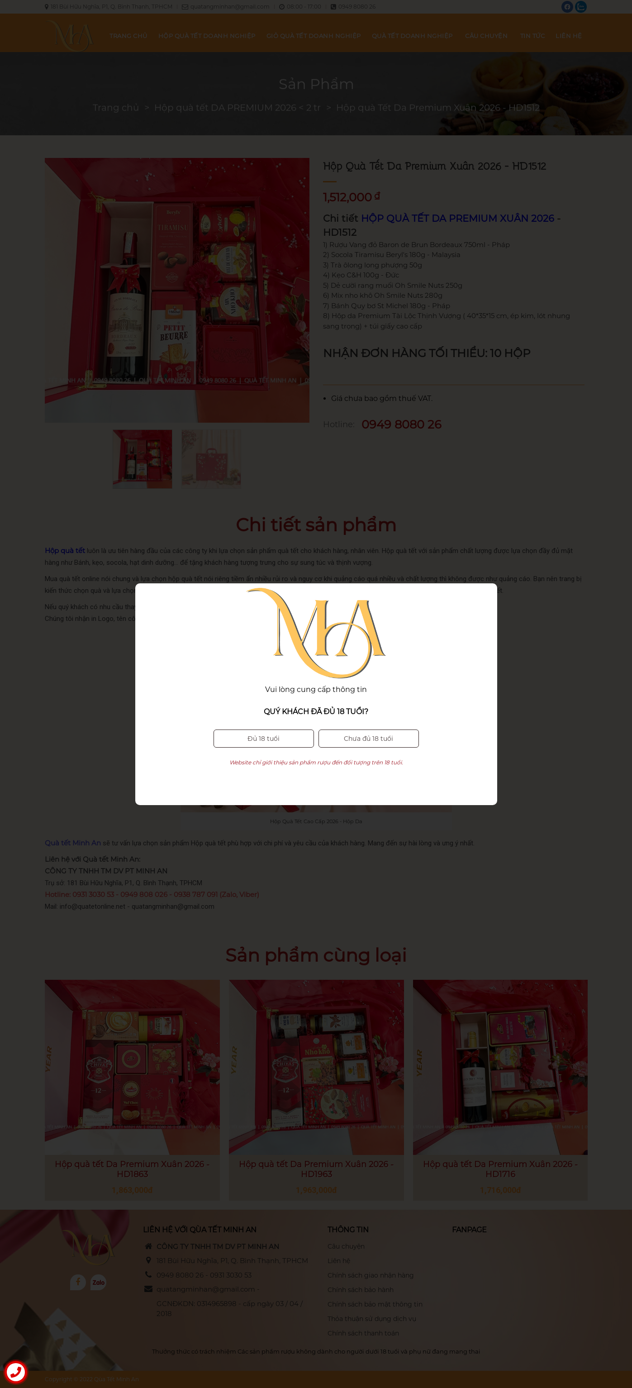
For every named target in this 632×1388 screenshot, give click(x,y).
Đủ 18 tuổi (263, 720)
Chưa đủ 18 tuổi (368, 720)
